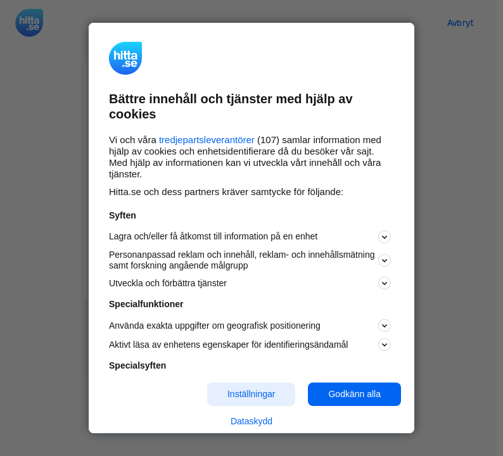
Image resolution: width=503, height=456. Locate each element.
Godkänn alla (354, 394)
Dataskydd (251, 421)
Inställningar (251, 394)
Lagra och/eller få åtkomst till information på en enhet (250, 237)
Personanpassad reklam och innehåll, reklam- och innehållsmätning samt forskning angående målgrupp (250, 260)
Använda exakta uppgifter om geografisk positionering (250, 325)
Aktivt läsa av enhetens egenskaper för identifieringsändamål (250, 344)
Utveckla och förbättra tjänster (250, 283)
